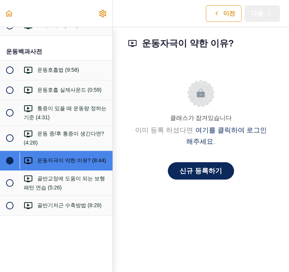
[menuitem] (103, 13)
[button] (9, 13)
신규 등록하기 (200, 171)
